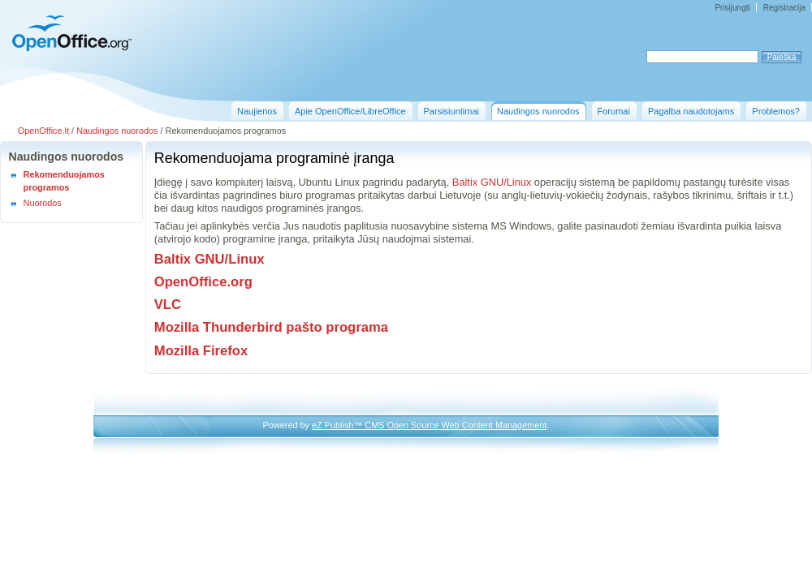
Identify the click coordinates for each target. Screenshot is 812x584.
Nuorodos (43, 203)
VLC (167, 304)
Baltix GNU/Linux (491, 182)
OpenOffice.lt (43, 130)
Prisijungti (732, 7)
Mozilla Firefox (201, 351)
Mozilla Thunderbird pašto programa (271, 327)
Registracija (784, 7)
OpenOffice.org (203, 282)
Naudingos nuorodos (117, 130)
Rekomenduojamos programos (64, 181)
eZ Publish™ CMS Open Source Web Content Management (429, 425)
